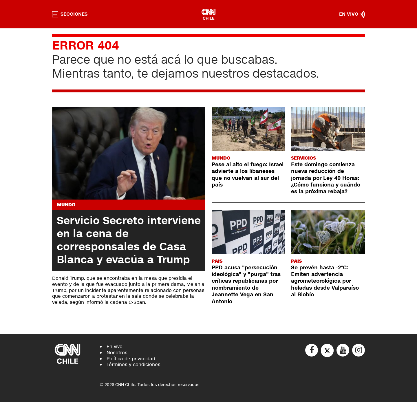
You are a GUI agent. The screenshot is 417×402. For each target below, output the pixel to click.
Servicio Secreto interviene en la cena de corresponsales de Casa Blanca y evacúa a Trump (129, 240)
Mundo (66, 204)
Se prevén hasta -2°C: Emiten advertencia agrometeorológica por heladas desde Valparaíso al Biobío (325, 281)
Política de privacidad (131, 358)
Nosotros (117, 352)
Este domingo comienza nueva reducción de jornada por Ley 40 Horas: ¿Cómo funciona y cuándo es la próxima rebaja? (325, 178)
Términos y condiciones (133, 364)
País (217, 261)
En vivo (114, 346)
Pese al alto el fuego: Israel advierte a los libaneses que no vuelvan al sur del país (248, 175)
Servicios (303, 158)
